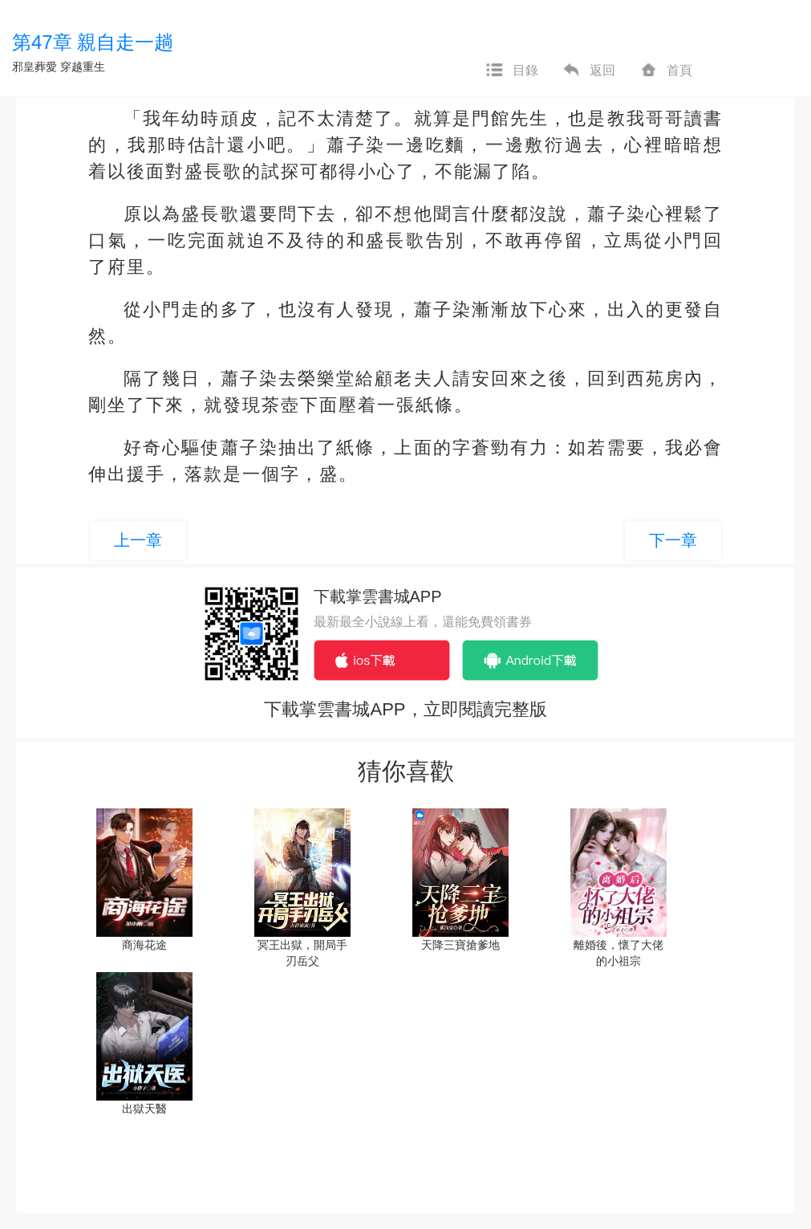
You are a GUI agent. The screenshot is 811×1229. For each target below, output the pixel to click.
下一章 (673, 540)
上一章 (138, 540)
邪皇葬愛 (34, 66)
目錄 (511, 70)
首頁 (665, 70)
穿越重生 (82, 66)
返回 (588, 70)
